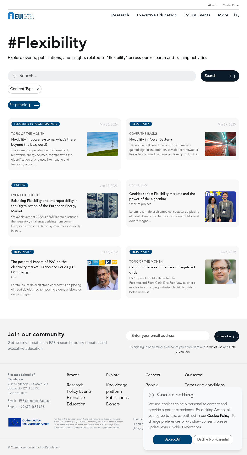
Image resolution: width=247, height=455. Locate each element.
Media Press (231, 5)
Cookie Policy (218, 416)
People (152, 385)
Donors (113, 404)
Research (120, 15)
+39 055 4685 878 (31, 407)
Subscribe (227, 336)
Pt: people (24, 105)
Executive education (157, 15)
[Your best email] (168, 336)
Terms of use (214, 347)
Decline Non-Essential (213, 439)
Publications (117, 398)
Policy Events (197, 15)
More (223, 15)
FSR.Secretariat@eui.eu (35, 401)
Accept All (172, 439)
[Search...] (102, 76)
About (212, 5)
